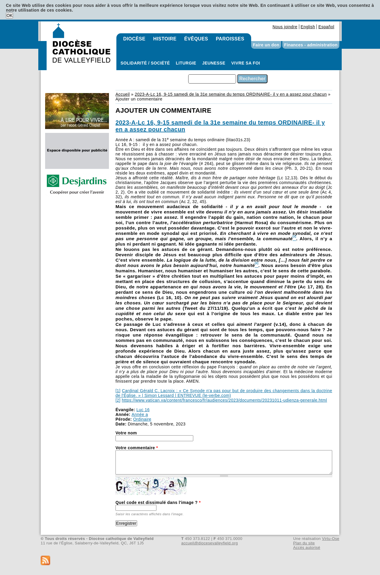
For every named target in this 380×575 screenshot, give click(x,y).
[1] (118, 390)
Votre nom (126, 433)
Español (326, 26)
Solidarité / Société (145, 63)
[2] (118, 400)
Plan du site (304, 543)
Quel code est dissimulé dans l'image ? (158, 502)
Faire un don (266, 45)
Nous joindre (285, 26)
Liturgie (186, 63)
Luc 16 (143, 409)
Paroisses (230, 38)
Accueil (122, 94)
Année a (140, 414)
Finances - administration (311, 45)
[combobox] (212, 79)
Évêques (196, 38)
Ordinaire (142, 419)
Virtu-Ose (330, 538)
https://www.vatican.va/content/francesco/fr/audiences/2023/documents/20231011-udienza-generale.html (224, 400)
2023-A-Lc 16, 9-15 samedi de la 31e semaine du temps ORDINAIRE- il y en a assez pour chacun (231, 94)
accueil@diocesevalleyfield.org (209, 543)
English (308, 26)
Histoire (165, 38)
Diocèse (134, 38)
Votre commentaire (136, 447)
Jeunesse (213, 63)
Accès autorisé (306, 547)
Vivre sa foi (245, 63)
